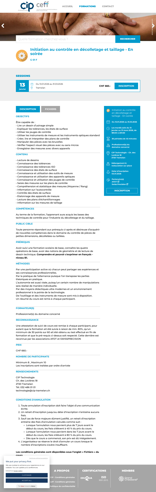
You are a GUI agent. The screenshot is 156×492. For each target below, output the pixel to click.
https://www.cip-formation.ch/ (46, 6)
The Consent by (26, 486)
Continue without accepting (38, 458)
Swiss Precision (120, 184)
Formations (87, 6)
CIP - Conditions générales (62, 477)
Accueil (67, 6)
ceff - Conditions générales (62, 482)
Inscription (126, 86)
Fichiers (50, 109)
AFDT (115, 182)
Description (28, 109)
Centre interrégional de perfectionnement (26, 7)
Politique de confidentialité (62, 486)
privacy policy (18, 471)
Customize (26, 475)
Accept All (27, 480)
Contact (108, 6)
